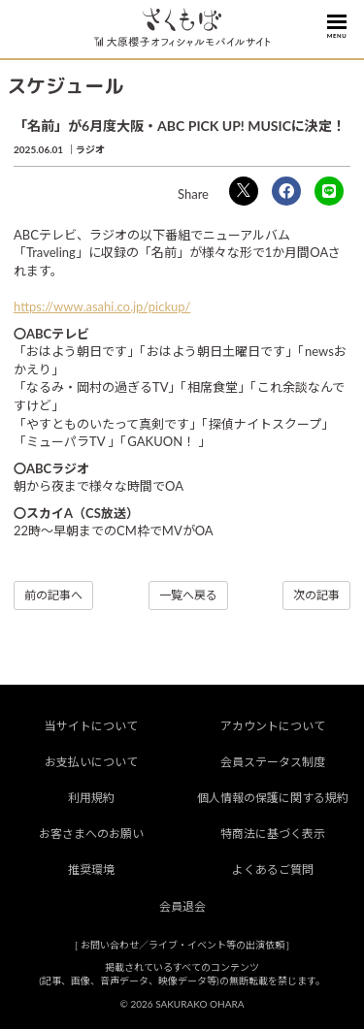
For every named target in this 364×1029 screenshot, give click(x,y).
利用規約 (91, 797)
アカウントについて (272, 726)
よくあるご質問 (273, 869)
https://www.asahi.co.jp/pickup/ (102, 306)
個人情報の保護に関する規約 (272, 797)
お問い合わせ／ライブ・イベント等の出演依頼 (182, 944)
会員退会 (182, 906)
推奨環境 (91, 869)
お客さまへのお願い (91, 833)
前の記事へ (53, 595)
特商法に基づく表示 (272, 833)
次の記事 (316, 595)
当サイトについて (91, 726)
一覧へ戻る (188, 595)
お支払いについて (91, 762)
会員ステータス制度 (272, 762)
